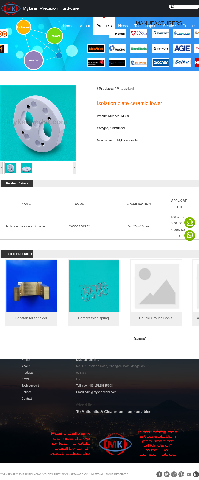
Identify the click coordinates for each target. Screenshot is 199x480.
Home (68, 26)
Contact (189, 26)
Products (104, 26)
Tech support (145, 26)
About (85, 26)
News (123, 26)
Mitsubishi (125, 89)
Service (169, 26)
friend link (85, 405)
